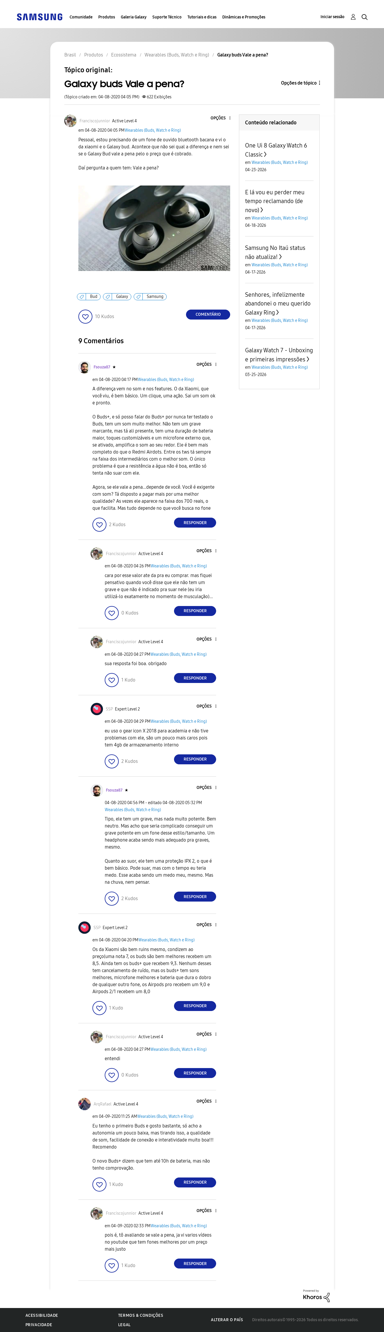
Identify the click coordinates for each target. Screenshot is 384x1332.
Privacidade (38, 1324)
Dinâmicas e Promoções (243, 17)
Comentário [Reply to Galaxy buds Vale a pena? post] (208, 314)
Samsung (155, 296)
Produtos (106, 17)
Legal (124, 1324)
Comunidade (81, 17)
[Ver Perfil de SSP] (109, 709)
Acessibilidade (41, 1315)
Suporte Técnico (167, 17)
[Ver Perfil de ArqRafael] (102, 1104)
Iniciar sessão (333, 16)
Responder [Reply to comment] (195, 522)
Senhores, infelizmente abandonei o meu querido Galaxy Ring (278, 303)
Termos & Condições (140, 1315)
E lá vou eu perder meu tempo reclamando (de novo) (274, 201)
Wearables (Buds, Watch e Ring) (153, 130)
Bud (93, 296)
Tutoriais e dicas (201, 17)
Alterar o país (227, 1319)
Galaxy (122, 296)
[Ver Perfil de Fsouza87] (102, 367)
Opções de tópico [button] (299, 83)
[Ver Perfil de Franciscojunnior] (95, 121)
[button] (220, 118)
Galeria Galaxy (134, 17)
